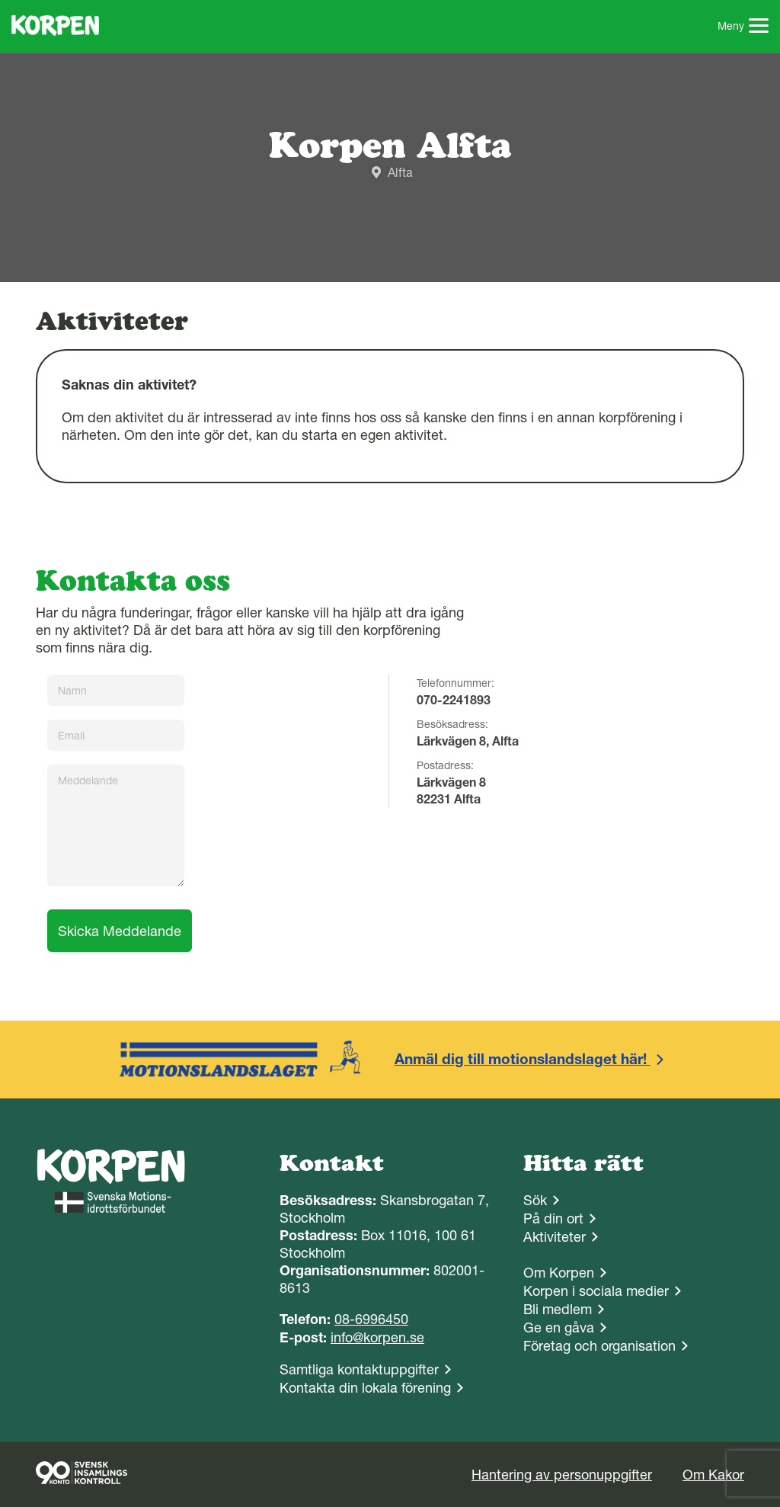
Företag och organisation (599, 1346)
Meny (743, 27)
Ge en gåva (558, 1327)
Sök (535, 1200)
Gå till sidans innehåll (0, 0)
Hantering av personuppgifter (562, 1474)
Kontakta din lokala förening (365, 1387)
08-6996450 (371, 1319)
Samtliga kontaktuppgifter (359, 1369)
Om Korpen (558, 1272)
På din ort (553, 1218)
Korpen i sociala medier (596, 1291)
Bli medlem (557, 1309)
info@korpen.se (377, 1337)
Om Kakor (713, 1474)
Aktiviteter (554, 1237)
